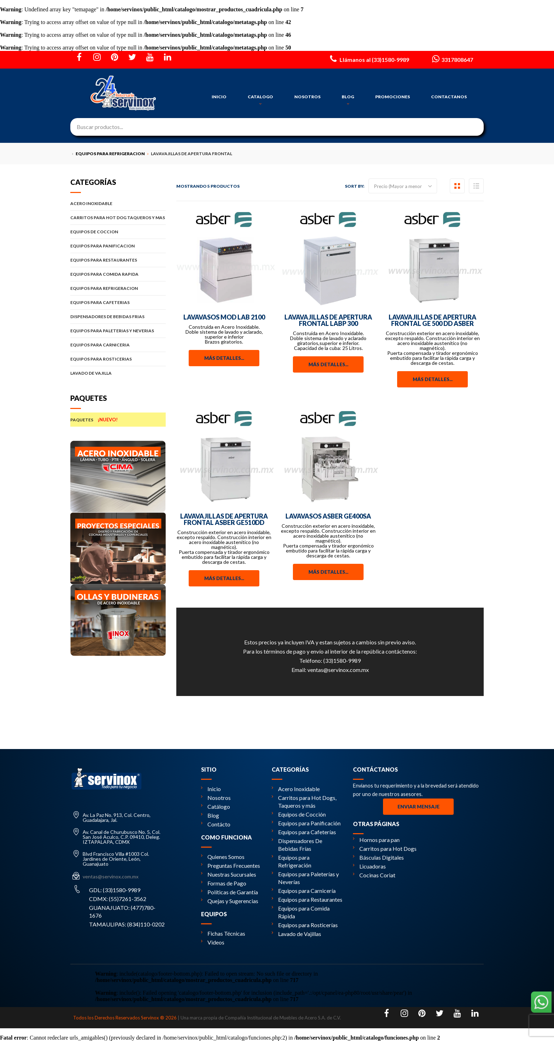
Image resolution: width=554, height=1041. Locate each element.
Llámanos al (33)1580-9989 (368, 59)
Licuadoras (369, 866)
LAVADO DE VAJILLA (118, 373)
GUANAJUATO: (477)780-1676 (122, 911)
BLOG (348, 100)
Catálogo (215, 806)
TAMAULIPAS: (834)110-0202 (127, 924)
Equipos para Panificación (306, 823)
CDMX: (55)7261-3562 (117, 898)
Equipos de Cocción (299, 814)
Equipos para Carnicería (304, 890)
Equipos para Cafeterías (304, 832)
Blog (210, 815)
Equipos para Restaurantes (307, 899)
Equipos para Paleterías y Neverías (305, 878)
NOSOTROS (307, 96)
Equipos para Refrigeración (291, 861)
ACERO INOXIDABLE (118, 203)
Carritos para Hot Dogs (385, 848)
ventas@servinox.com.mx (338, 669)
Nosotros (216, 797)
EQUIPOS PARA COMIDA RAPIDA (118, 274)
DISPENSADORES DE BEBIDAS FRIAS (118, 316)
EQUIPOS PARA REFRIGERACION (118, 288)
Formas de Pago (223, 883)
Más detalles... (224, 358)
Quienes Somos (222, 856)
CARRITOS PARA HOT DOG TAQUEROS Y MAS (118, 217)
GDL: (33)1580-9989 (114, 890)
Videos (212, 942)
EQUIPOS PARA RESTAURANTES (118, 260)
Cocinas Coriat (374, 875)
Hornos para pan (376, 839)
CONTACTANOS (449, 96)
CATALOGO (260, 100)
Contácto (215, 824)
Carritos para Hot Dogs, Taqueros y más (304, 801)
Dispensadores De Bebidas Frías (297, 844)
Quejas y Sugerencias (229, 900)
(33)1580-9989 (342, 660)
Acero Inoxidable (296, 788)
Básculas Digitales (378, 857)
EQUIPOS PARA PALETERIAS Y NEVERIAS (118, 330)
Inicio (211, 788)
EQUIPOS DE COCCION (118, 231)
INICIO (219, 96)
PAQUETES (118, 419)
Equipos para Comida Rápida (301, 912)
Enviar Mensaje (418, 806)
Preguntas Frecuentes (230, 865)
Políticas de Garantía (229, 892)
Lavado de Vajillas (296, 933)
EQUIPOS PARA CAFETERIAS (118, 302)
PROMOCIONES (392, 96)
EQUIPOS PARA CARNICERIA (118, 344)
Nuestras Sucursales (228, 874)
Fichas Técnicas (223, 933)
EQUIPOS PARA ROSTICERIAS (118, 359)
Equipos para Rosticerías (305, 925)
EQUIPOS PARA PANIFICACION (118, 245)
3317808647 (451, 59)
